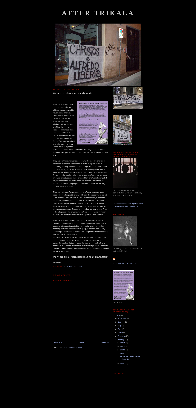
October (121, 322)
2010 (118, 315)
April (120, 329)
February (121, 336)
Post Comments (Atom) (73, 347)
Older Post (105, 342)
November (122, 318)
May (120, 325)
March (120, 333)
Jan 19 (123, 346)
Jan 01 (123, 363)
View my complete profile (125, 263)
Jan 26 (123, 343)
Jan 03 (123, 350)
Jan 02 (123, 353)
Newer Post (57, 342)
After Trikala (98, 13)
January (121, 340)
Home (81, 342)
